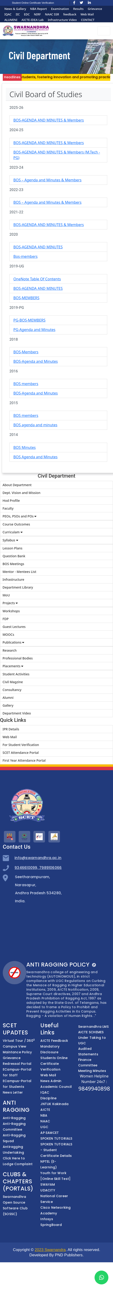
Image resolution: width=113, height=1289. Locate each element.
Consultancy (12, 690)
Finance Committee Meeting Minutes (92, 1065)
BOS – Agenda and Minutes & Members (47, 180)
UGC (44, 1127)
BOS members (25, 383)
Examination (60, 9)
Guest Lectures (14, 626)
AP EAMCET (49, 1132)
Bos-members (25, 256)
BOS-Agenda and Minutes (35, 361)
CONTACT (88, 20)
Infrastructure (13, 579)
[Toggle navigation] (103, 30)
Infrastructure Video (62, 20)
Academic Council (56, 1086)
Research (10, 650)
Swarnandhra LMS (93, 1026)
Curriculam (13, 532)
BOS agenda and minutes (35, 424)
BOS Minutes (24, 447)
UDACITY (47, 1190)
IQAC (8, 14)
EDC (27, 14)
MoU (6, 595)
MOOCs (8, 634)
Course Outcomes (16, 524)
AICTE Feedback (54, 1040)
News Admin (50, 1081)
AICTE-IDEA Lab (32, 20)
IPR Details (11, 729)
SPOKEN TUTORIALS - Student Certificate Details (56, 1150)
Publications (13, 642)
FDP (6, 619)
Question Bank (14, 556)
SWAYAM (47, 1184)
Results (78, 9)
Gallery (8, 705)
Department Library (18, 587)
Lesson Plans (12, 548)
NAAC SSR (52, 14)
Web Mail (87, 14)
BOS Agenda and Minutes (35, 456)
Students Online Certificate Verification (54, 1064)
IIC (18, 14)
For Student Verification (21, 745)
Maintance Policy (17, 1052)
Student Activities (16, 674)
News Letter (13, 1092)
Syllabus (10, 540)
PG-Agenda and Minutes (34, 329)
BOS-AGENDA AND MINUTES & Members (48, 120)
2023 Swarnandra (50, 1250)
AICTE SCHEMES (91, 1032)
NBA (43, 1115)
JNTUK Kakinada (54, 1104)
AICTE (45, 1109)
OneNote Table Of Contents (37, 279)
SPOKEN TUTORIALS (56, 1138)
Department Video (17, 713)
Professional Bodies (18, 658)
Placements (13, 666)
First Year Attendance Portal (24, 760)
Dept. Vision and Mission (21, 493)
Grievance (95, 9)
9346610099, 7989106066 (38, 867)
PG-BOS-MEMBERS (29, 320)
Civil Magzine (13, 682)
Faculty (8, 508)
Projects (10, 603)
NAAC (45, 1121)
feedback (69, 14)
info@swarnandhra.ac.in (38, 857)
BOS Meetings (13, 564)
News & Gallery (15, 9)
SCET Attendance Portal (21, 752)
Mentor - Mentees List (19, 571)
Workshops (11, 611)
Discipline (48, 1098)
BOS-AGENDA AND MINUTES (38, 247)
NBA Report (38, 9)
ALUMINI (10, 20)
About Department (17, 485)
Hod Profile (11, 500)
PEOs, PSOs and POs (19, 516)
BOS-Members (25, 351)
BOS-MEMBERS (26, 297)
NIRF (37, 14)
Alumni (8, 697)
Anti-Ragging (14, 1118)
